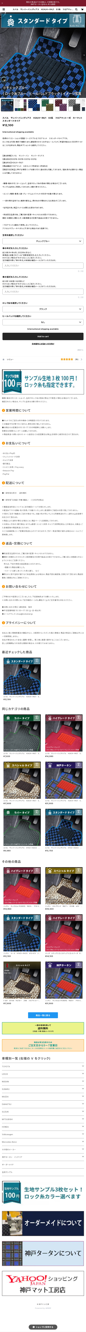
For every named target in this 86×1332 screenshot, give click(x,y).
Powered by (43, 1308)
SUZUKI (5, 1112)
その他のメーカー (9, 1149)
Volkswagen (7, 1134)
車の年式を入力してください (15, 248)
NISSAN (5, 1082)
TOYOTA (6, 1066)
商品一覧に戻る (43, 1015)
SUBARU (6, 1089)
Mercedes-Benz (9, 1142)
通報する (80, 350)
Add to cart (43, 336)
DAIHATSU (6, 1104)
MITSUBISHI (7, 1119)
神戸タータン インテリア (12, 1157)
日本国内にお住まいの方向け (43, 344)
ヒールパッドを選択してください (16, 316)
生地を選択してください (13, 235)
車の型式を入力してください (15, 277)
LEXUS (5, 1074)
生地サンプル (7, 1172)
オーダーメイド (8, 1165)
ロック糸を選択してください (14, 303)
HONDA (5, 1127)
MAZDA (5, 1097)
